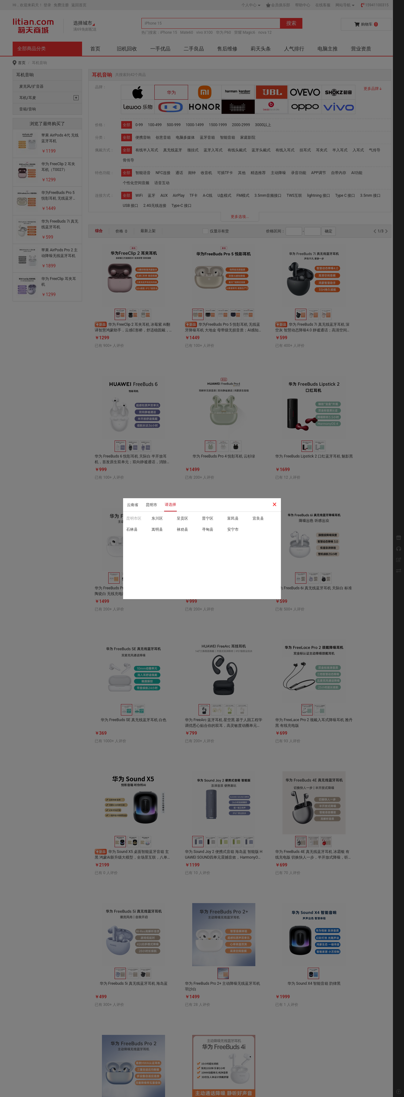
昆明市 (151, 505)
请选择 (170, 504)
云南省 (132, 505)
